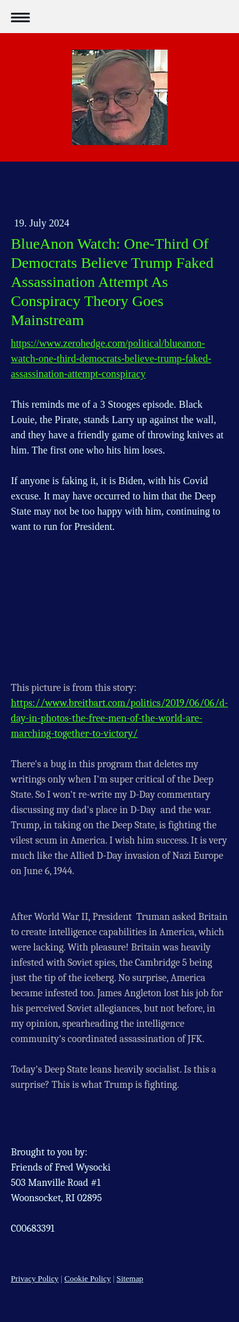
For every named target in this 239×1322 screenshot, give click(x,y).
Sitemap (130, 1278)
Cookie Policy (87, 1278)
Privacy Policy (35, 1278)
